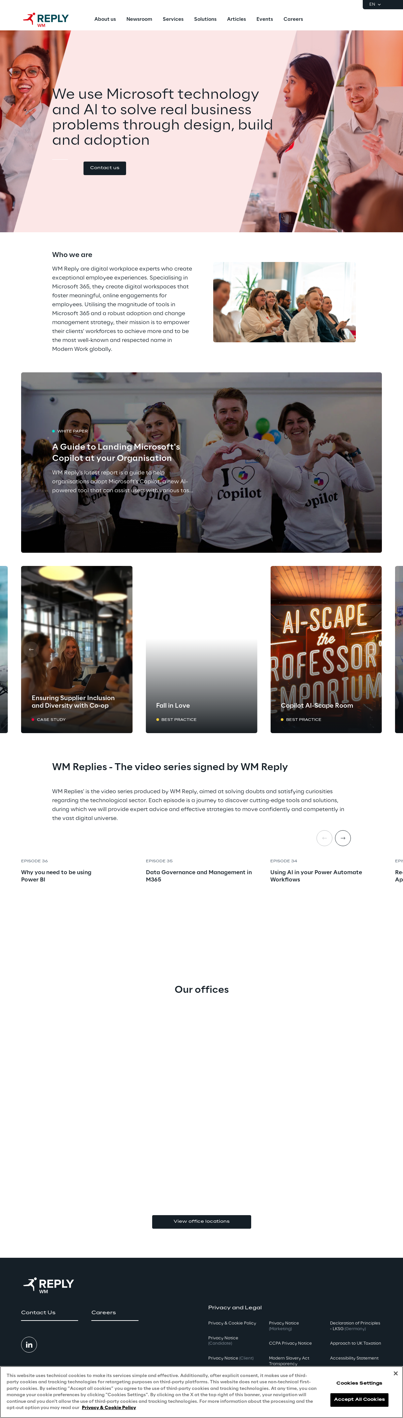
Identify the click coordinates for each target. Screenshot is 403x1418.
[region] (201, 1392)
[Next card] (372, 649)
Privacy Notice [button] (223, 1341)
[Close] (395, 1373)
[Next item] (343, 838)
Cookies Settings (359, 1383)
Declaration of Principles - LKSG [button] (355, 1326)
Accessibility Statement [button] (354, 1358)
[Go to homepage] (52, 19)
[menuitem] (105, 19)
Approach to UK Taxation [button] (355, 1343)
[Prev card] (31, 649)
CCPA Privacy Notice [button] (290, 1343)
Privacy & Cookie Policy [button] (232, 1323)
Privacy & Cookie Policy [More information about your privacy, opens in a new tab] (109, 1407)
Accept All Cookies (359, 1400)
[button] (105, 168)
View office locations (202, 1221)
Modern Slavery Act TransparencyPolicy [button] (289, 1364)
